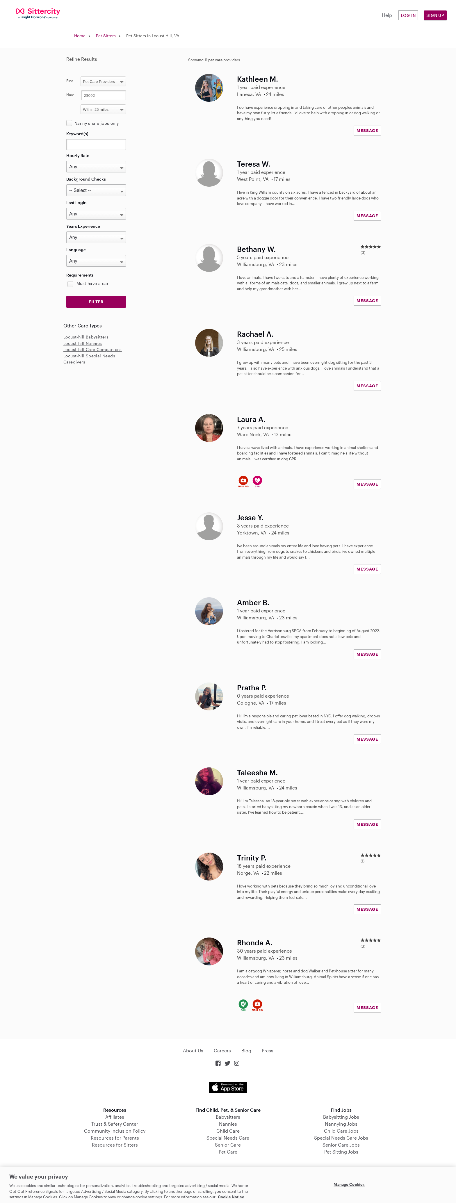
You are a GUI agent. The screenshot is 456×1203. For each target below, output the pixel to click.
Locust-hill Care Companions (92, 349)
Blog (246, 1050)
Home (80, 35)
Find (70, 81)
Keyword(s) (77, 133)
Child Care (228, 1131)
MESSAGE (367, 130)
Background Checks (86, 179)
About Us (193, 1050)
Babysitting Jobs (341, 1117)
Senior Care (228, 1144)
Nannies (228, 1124)
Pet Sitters (106, 35)
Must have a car (92, 283)
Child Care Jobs (341, 1131)
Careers (222, 1050)
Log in (408, 15)
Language (76, 249)
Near (70, 94)
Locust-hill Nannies (82, 343)
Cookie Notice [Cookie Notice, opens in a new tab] (231, 1197)
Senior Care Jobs (341, 1144)
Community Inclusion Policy (114, 1131)
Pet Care (228, 1151)
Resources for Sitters (115, 1144)
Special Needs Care (227, 1137)
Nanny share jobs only (96, 123)
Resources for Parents (115, 1137)
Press (267, 1050)
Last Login (76, 202)
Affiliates (114, 1117)
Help (387, 15)
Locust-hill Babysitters (85, 336)
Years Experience (83, 226)
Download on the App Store (228, 1087)
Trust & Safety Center (114, 1124)
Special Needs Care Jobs (341, 1137)
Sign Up (435, 15)
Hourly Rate (77, 155)
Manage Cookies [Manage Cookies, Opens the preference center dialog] (349, 1184)
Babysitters (228, 1117)
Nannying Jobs (341, 1124)
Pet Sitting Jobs (341, 1151)
